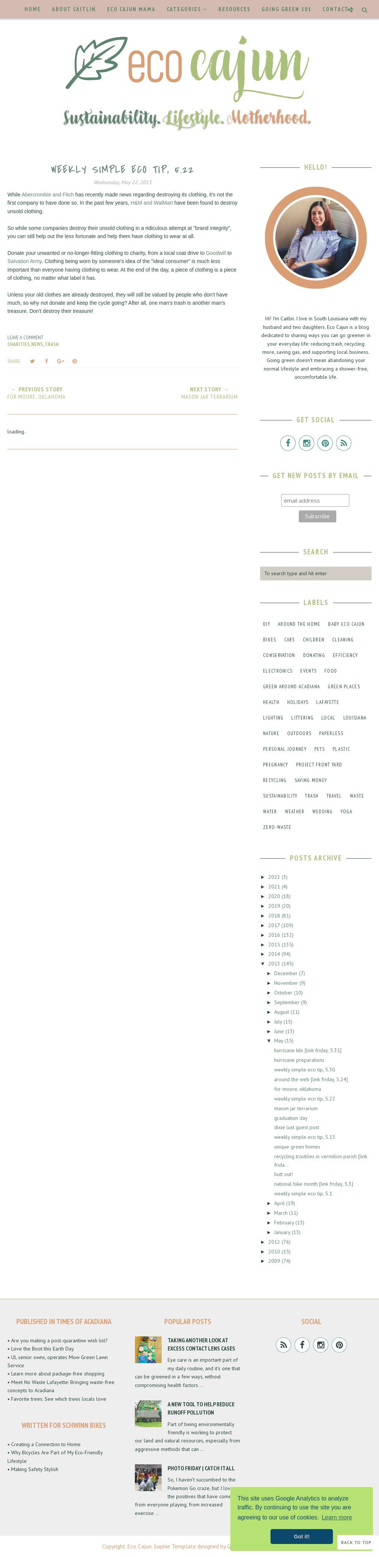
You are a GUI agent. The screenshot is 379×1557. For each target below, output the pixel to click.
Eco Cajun (139, 1546)
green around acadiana (291, 686)
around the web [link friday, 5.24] (311, 1079)
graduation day (291, 1118)
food (330, 671)
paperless (331, 733)
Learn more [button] (337, 1517)
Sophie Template (175, 1546)
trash (52, 344)
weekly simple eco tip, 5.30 (304, 1069)
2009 (275, 1261)
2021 (275, 886)
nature (271, 733)
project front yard (319, 765)
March (281, 1213)
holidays (297, 702)
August (282, 1012)
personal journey (285, 749)
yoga (346, 811)
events (308, 671)
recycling (275, 780)
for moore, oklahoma (297, 1089)
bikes (269, 640)
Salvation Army (24, 261)
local (328, 718)
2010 (275, 1251)
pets (319, 749)
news (37, 344)
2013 (275, 963)
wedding (322, 811)
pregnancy (275, 765)
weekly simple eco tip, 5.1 (303, 1193)
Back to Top (356, 1542)
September (287, 1002)
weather (295, 811)
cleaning (343, 640)
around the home (299, 624)
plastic (341, 749)
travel (334, 796)
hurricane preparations (299, 1060)
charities (18, 344)
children (313, 640)
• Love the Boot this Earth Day (40, 1348)
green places (344, 686)
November (286, 983)
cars (289, 640)
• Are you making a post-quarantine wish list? (57, 1340)
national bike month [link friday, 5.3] (313, 1183)
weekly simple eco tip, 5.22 (304, 1098)
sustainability (280, 796)
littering (302, 718)
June (279, 1031)
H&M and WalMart (152, 203)
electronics (277, 671)
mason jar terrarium (296, 1108)
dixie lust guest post (296, 1127)
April (280, 1203)
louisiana (355, 718)
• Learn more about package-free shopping (55, 1373)
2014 (275, 954)
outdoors (299, 733)
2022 (275, 877)
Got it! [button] (302, 1537)
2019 (275, 906)
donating (314, 655)
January (283, 1232)
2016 (275, 935)
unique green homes (297, 1146)
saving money (311, 780)
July (279, 1021)
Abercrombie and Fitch (48, 195)
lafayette (327, 702)
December (286, 973)
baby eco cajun (346, 624)
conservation (279, 655)
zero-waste (277, 827)
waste (357, 796)
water (270, 811)
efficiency (345, 655)
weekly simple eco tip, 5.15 (304, 1137)
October (284, 992)
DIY (266, 624)
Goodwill (216, 253)
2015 (275, 944)
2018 (275, 915)
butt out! (283, 1174)
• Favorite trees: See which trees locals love (56, 1399)
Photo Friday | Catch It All (201, 1468)
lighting (273, 718)
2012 (275, 1242)
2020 (275, 896)
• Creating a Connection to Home (44, 1444)
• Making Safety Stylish (32, 1469)
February (284, 1222)
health (271, 702)
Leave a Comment (25, 337)
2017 (274, 925)
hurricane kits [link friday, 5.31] (307, 1050)
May (279, 1040)
